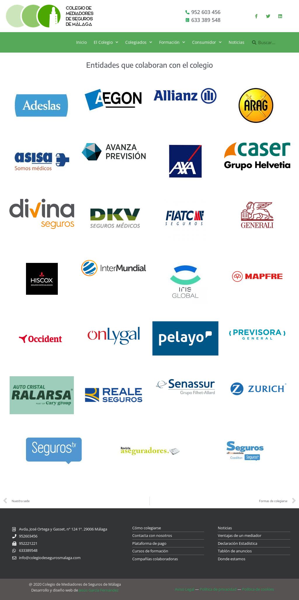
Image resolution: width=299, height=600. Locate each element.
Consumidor (207, 42)
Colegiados (138, 42)
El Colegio (106, 42)
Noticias (236, 42)
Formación (172, 42)
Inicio (81, 42)
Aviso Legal (184, 589)
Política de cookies (258, 589)
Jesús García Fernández (99, 590)
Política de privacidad (218, 589)
